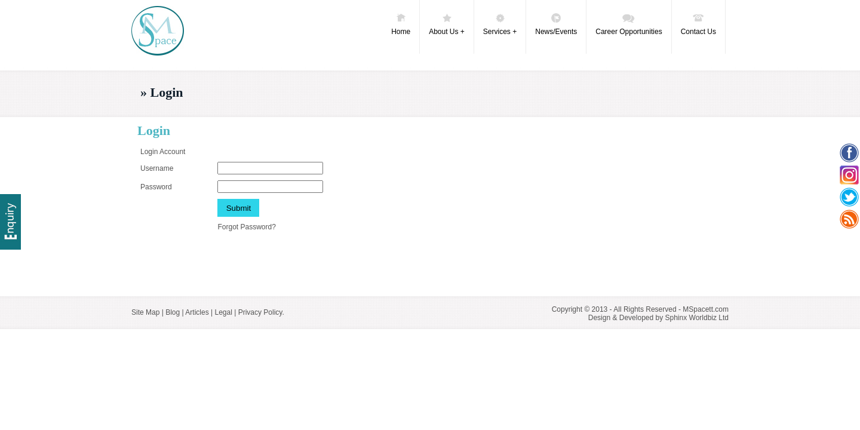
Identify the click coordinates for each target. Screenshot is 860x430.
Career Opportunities (628, 24)
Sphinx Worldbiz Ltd (697, 318)
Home (400, 24)
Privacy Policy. (261, 312)
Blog (172, 312)
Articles (196, 312)
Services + (500, 24)
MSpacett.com (706, 309)
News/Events (556, 24)
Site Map (145, 312)
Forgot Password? (246, 227)
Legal (223, 312)
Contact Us (698, 24)
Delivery (10, 222)
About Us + (447, 24)
